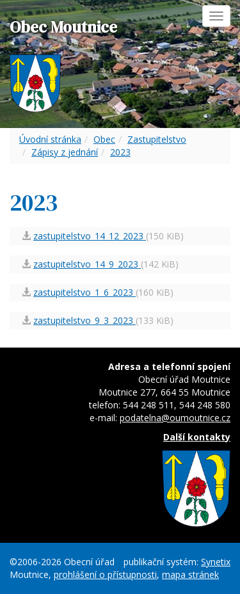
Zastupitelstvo (156, 139)
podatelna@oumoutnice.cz (175, 418)
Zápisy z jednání (64, 152)
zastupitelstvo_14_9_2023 (87, 264)
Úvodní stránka (50, 139)
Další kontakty (196, 437)
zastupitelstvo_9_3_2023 (84, 320)
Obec (104, 139)
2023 (120, 152)
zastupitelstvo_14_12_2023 (89, 236)
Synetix (215, 562)
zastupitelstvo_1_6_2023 (84, 292)
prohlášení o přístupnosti (105, 574)
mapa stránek (190, 574)
